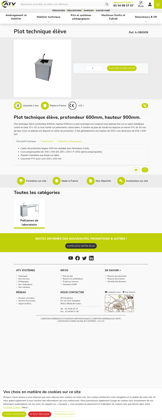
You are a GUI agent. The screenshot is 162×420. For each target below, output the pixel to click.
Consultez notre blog (81, 246)
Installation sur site (137, 181)
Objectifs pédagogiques (70, 141)
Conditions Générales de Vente (106, 319)
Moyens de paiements (117, 276)
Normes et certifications (73, 279)
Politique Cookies (12, 407)
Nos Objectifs (103, 181)
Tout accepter (14, 414)
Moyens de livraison (116, 279)
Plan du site (68, 276)
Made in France (70, 181)
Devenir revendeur (27, 298)
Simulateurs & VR (146, 17)
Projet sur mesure (70, 281)
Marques (89, 10)
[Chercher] (106, 4)
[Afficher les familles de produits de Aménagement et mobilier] (16, 22)
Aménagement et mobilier (16, 17)
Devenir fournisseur (27, 300)
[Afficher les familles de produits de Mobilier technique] (48, 22)
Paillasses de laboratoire (29, 223)
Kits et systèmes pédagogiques (81, 17)
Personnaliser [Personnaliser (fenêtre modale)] (64, 414)
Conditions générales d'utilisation (57, 319)
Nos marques (24, 287)
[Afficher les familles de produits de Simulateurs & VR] (145, 22)
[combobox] (64, 4)
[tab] (26, 141)
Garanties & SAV (70, 284)
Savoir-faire (103, 10)
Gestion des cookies (67, 321)
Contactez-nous (113, 292)
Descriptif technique (26, 141)
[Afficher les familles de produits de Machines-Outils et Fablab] (113, 22)
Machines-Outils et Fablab (113, 17)
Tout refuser (39, 414)
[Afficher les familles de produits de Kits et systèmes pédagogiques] (81, 22)
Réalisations (74, 10)
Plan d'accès (128, 292)
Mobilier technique (48, 17)
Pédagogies (58, 10)
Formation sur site (36, 181)
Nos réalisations (25, 284)
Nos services (24, 279)
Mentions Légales (82, 319)
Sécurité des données (116, 281)
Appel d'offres (25, 303)
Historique (23, 276)
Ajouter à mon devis (122, 68)
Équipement (47, 141)
